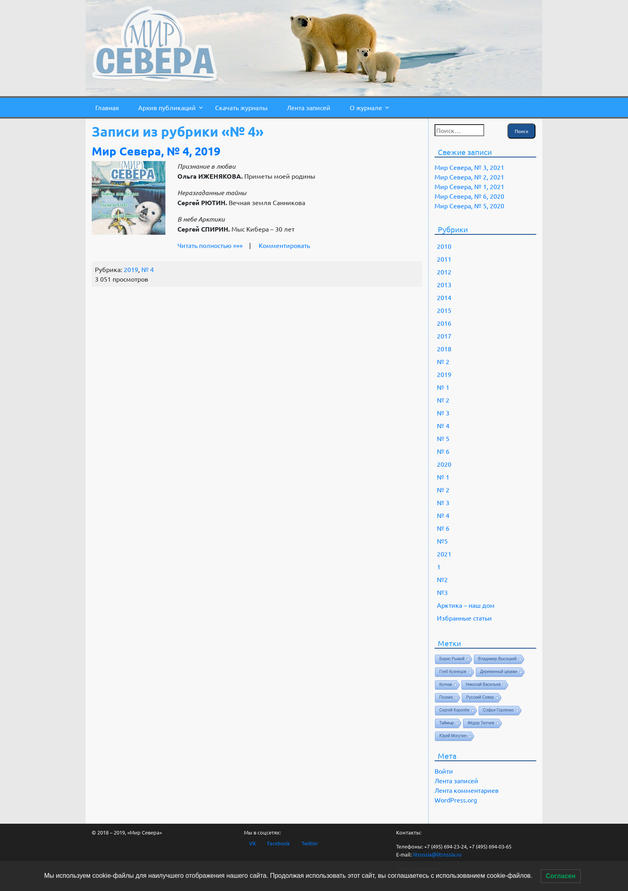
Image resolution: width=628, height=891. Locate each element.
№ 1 (443, 387)
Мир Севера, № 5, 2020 (469, 206)
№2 (442, 579)
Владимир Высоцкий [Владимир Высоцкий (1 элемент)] (497, 659)
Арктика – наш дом (466, 605)
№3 (442, 592)
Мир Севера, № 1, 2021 (469, 186)
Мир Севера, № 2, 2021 (469, 177)
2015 (444, 310)
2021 (444, 554)
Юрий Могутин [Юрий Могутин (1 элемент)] (453, 736)
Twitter (310, 843)
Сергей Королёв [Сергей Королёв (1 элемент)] (454, 710)
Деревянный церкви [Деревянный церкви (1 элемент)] (498, 671)
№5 (442, 541)
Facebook (278, 843)
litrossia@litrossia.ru (437, 854)
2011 (444, 259)
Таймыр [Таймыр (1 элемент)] (446, 723)
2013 (444, 284)
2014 (444, 297)
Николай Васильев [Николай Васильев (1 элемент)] (483, 684)
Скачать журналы (241, 107)
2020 (444, 464)
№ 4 (147, 269)
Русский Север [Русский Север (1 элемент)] (480, 697)
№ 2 (443, 361)
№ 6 (443, 451)
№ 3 (443, 413)
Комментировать (284, 245)
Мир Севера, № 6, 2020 (469, 196)
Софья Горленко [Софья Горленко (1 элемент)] (498, 710)
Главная (107, 107)
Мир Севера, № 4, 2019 (156, 151)
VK (252, 843)
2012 (444, 272)
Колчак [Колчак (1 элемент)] (445, 684)
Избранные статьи (464, 618)
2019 (131, 269)
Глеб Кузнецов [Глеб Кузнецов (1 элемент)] (453, 671)
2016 (444, 323)
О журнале (366, 107)
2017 (444, 336)
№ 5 (443, 438)
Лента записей (308, 107)
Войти (444, 771)
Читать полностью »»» (210, 245)
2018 (444, 349)
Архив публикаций (167, 107)
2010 (444, 246)
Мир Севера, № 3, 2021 (469, 167)
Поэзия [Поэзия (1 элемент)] (446, 697)
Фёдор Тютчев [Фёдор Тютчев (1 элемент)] (480, 723)
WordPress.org (456, 800)
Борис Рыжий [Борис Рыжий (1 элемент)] (452, 659)
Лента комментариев (467, 790)
